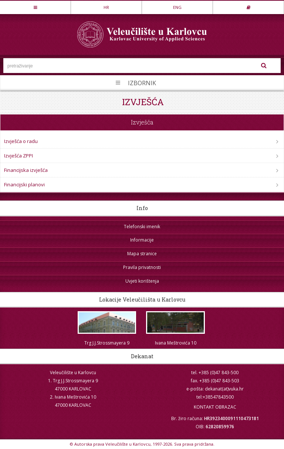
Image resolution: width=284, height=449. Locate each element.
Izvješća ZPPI (18, 155)
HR (106, 7)
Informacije (142, 240)
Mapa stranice (142, 253)
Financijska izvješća (26, 170)
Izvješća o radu (21, 141)
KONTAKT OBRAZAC (215, 407)
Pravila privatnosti (142, 267)
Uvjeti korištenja (142, 281)
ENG (177, 7)
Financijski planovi (24, 184)
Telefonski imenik (142, 226)
